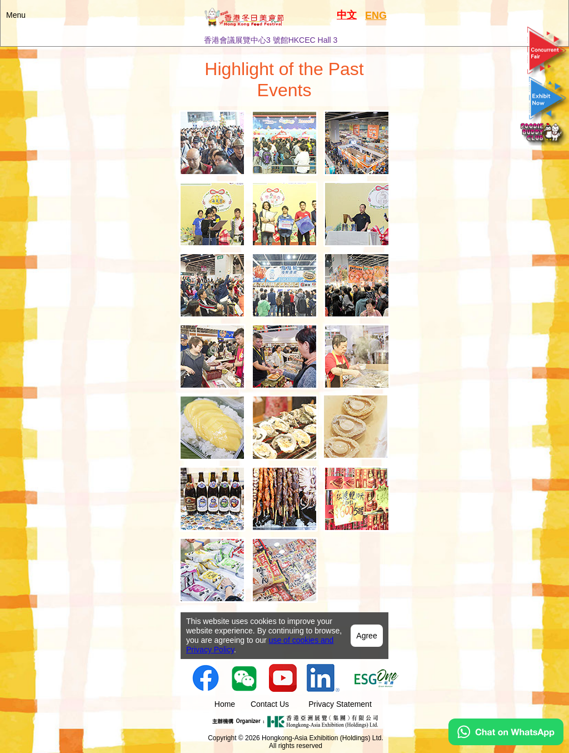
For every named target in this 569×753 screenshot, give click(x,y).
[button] (284, 23)
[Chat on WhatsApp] (505, 742)
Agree (366, 635)
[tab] (212, 143)
